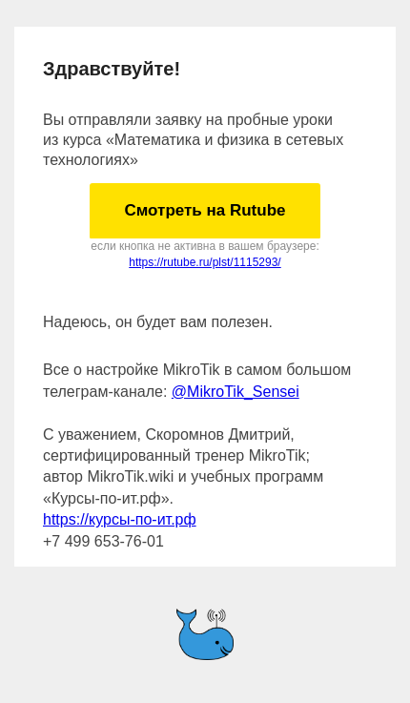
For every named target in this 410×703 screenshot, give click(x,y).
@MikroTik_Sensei (235, 391)
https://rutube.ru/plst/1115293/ (204, 262)
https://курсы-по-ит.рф (119, 519)
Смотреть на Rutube (204, 210)
